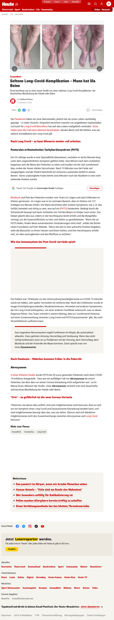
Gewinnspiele (29, 588)
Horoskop (41, 577)
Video (95, 588)
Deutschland (34, 566)
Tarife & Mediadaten (23, 615)
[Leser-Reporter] (89, 3)
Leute (12, 577)
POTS (64, 208)
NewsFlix (74, 2)
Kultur (21, 577)
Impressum (6, 615)
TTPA (37, 615)
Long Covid (91, 416)
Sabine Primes (26, 99)
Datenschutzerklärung (52, 615)
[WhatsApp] (19, 110)
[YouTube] (42, 526)
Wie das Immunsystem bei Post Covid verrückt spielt (43, 242)
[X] (23, 526)
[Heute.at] (8, 4)
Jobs (64, 2)
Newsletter (96, 566)
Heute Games (55, 577)
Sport (17, 9)
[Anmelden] (101, 3)
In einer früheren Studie (23, 375)
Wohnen (67, 588)
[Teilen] (28, 110)
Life (38, 9)
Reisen (86, 588)
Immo (56, 2)
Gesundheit (19, 14)
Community (47, 9)
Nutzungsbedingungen (74, 615)
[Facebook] (24, 110)
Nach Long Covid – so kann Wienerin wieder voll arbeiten (46, 141)
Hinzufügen (95, 188)
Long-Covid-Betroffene (36, 126)
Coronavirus (29, 432)
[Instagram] (29, 526)
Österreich (7, 9)
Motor (77, 588)
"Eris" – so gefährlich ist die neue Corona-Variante (41, 397)
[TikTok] (36, 526)
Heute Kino (69, 577)
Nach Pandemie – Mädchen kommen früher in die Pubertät (46, 359)
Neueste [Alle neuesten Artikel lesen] (106, 9)
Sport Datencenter (10, 588)
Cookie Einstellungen (96, 615)
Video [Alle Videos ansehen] (97, 9)
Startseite (4, 14)
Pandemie (20, 119)
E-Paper (46, 2)
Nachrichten (28, 9)
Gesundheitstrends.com (22, 598)
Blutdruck (15, 197)
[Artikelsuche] (95, 3)
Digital (30, 577)
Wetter (84, 566)
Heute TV (82, 577)
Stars (4, 577)
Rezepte (43, 588)
